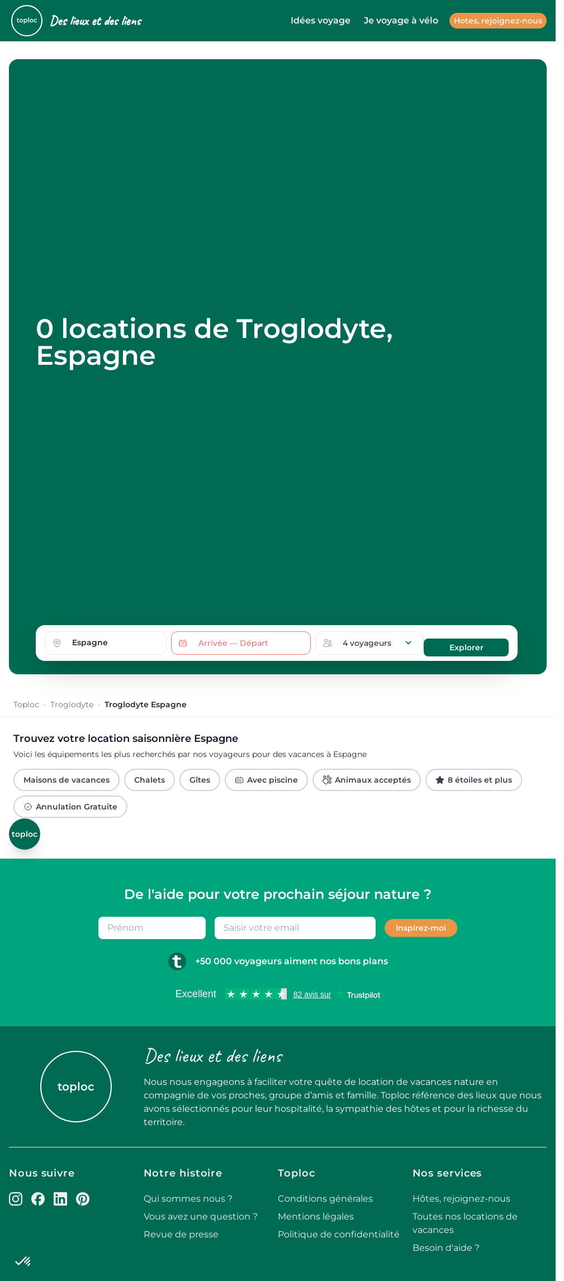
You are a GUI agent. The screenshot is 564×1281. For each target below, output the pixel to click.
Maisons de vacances (66, 780)
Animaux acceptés (367, 780)
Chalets (149, 780)
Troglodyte (71, 704)
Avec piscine (266, 780)
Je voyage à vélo (401, 20)
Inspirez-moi (421, 928)
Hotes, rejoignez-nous (498, 21)
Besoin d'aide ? (446, 1247)
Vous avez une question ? (201, 1216)
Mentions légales (316, 1216)
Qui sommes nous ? (188, 1198)
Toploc (26, 704)
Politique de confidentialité (339, 1234)
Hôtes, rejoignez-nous (461, 1198)
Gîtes (199, 780)
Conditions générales (325, 1198)
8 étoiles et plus (473, 780)
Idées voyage (320, 20)
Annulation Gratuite (70, 807)
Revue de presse (181, 1234)
